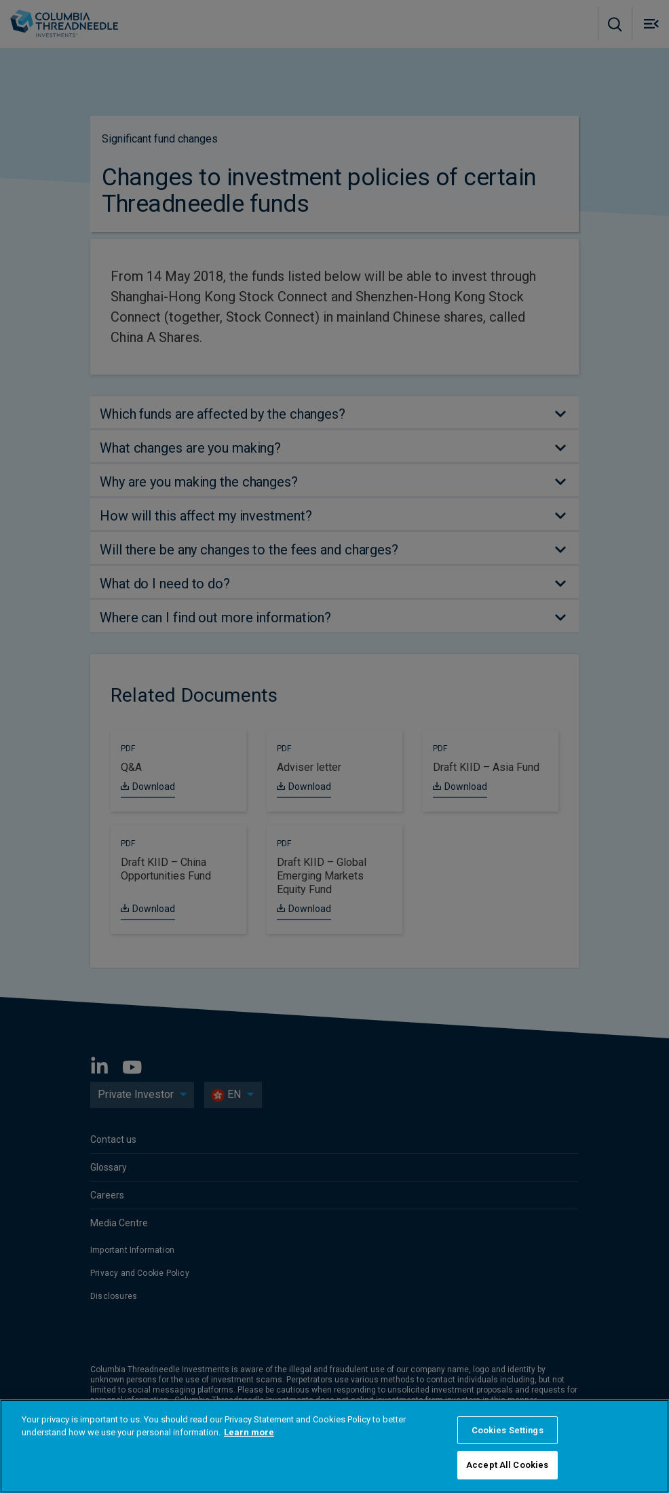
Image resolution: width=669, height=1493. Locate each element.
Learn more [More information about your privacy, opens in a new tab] (249, 1432)
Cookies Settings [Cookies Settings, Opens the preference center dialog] (507, 1430)
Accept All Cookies (507, 1465)
